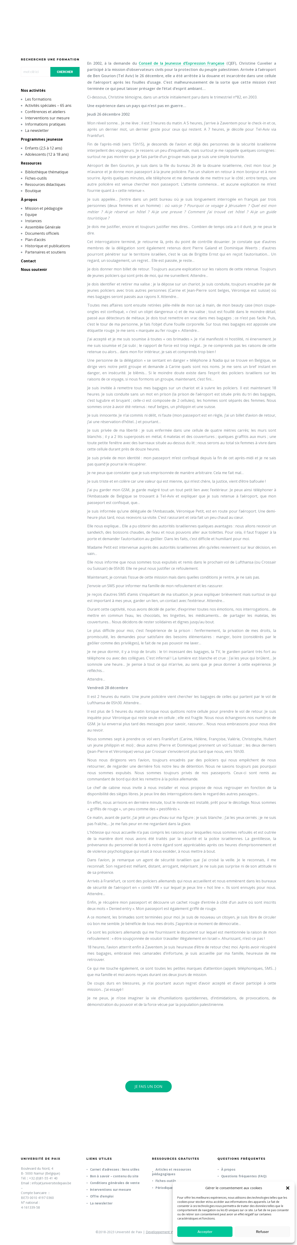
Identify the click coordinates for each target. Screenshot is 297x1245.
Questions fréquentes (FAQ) (244, 1176)
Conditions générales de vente (115, 1183)
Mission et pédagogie (44, 208)
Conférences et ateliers (45, 111)
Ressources (31, 163)
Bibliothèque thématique (46, 171)
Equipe (31, 214)
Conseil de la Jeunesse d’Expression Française (182, 63)
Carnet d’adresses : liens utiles (114, 1169)
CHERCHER (65, 72)
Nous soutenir (34, 269)
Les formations (38, 99)
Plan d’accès (35, 239)
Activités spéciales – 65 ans (48, 105)
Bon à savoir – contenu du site (114, 1176)
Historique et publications (47, 245)
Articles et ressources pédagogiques (171, 1171)
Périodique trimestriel (173, 1187)
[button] (287, 1188)
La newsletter (37, 130)
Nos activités (33, 90)
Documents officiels (42, 233)
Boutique (33, 190)
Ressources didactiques (45, 184)
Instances (33, 220)
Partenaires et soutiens (45, 252)
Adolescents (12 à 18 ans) (47, 154)
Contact (28, 260)
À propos (29, 199)
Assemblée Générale (43, 227)
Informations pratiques (45, 124)
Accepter (205, 1232)
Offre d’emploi (101, 1196)
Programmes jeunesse (42, 139)
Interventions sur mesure (47, 117)
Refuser (262, 1232)
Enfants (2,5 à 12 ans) (43, 148)
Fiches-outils (36, 178)
